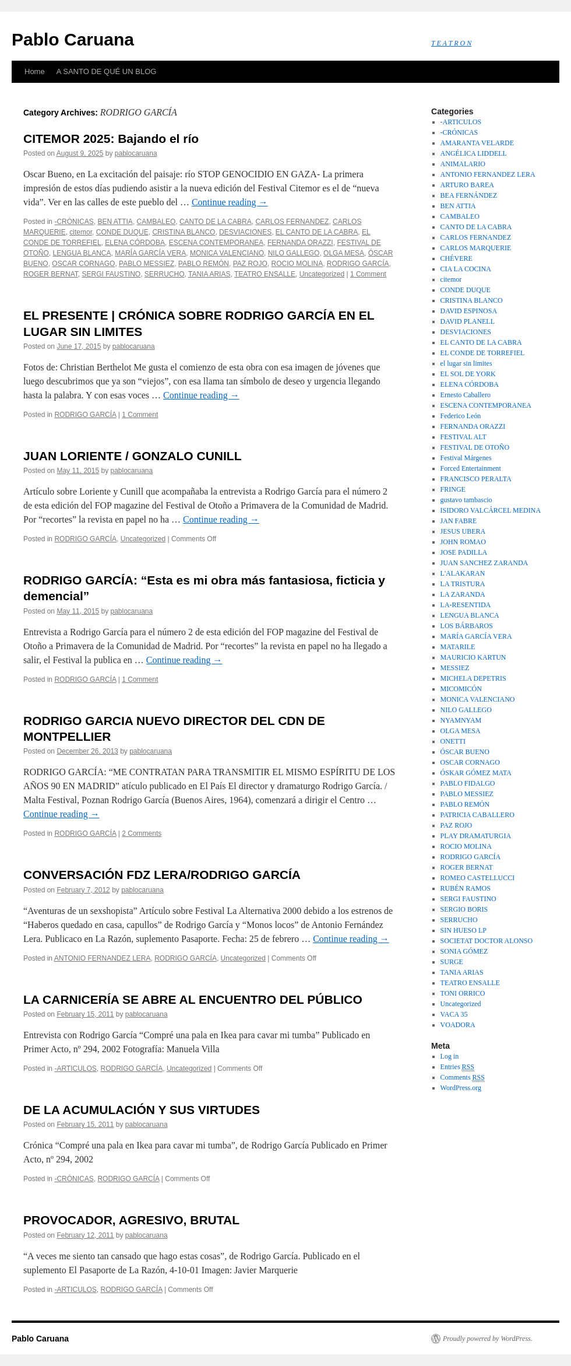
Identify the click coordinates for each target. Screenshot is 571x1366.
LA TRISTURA (462, 584)
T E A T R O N (451, 43)
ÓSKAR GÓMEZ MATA (476, 773)
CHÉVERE (456, 258)
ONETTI (453, 741)
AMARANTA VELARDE (477, 143)
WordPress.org (460, 1088)
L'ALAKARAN (462, 573)
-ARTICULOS (75, 1068)
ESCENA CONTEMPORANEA (216, 243)
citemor (80, 232)
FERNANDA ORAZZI (300, 243)
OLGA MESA (343, 253)
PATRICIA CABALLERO (477, 815)
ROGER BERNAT (50, 274)
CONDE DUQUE (122, 232)
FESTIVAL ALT (463, 437)
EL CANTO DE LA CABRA (317, 232)
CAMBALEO (156, 222)
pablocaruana (136, 153)
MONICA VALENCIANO (227, 253)
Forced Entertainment (470, 468)
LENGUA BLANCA (81, 253)
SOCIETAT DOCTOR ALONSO (486, 941)
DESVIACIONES (245, 232)
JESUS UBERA (463, 531)
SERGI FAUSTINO (111, 274)
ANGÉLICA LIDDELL (473, 153)
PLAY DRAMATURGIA (475, 836)
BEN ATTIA (114, 222)
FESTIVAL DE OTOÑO (474, 447)
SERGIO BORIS (464, 909)
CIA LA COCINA (465, 269)
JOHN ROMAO (463, 542)
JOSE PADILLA (464, 552)
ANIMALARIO (462, 164)
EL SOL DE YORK (468, 374)
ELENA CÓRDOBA (135, 243)
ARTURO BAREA (467, 185)
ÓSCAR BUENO (464, 752)
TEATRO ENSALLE (264, 274)
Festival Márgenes (466, 458)
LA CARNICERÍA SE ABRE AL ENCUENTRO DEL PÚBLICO (192, 999)
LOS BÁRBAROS (466, 626)
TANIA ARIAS (209, 274)
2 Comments (141, 833)
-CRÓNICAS (73, 222)
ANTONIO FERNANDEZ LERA (102, 958)
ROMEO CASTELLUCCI (477, 878)
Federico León (460, 416)
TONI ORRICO (462, 993)
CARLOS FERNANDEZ (292, 222)
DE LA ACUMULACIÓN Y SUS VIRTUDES (141, 1109)
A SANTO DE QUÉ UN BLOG (107, 71)
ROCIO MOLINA (297, 264)
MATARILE (457, 647)
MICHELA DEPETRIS (473, 678)
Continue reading (230, 202)
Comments (462, 1077)
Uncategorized (321, 274)
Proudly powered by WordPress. (488, 1339)
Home (34, 71)
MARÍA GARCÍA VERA (150, 253)
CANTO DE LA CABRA (215, 222)
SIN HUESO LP (463, 930)
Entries (457, 1067)
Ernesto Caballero (465, 395)
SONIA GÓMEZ (464, 951)
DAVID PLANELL (467, 321)
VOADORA (457, 1025)
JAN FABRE (458, 521)
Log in (449, 1056)
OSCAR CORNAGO (83, 264)
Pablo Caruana (73, 39)
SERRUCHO (164, 274)
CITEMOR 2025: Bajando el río (111, 138)
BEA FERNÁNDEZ (469, 195)
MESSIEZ (455, 668)
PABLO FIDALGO (467, 783)
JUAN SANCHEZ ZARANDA (484, 563)
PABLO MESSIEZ (146, 264)
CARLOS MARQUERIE (476, 248)
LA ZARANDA (462, 594)
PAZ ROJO (250, 264)
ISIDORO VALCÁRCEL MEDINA (490, 510)
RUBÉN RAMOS (465, 888)
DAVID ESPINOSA (468, 311)
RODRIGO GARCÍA (358, 264)
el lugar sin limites (466, 363)
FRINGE (453, 489)
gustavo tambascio (466, 500)
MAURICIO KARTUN (473, 657)
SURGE (451, 962)
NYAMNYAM (461, 720)
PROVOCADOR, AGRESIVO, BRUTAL (131, 1220)
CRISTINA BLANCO (183, 232)
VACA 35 (454, 1014)
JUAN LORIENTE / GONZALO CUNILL (132, 456)
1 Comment (368, 274)
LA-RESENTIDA (465, 605)
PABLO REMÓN (203, 264)
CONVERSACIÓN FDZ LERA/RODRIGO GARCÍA (162, 874)
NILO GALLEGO (294, 253)
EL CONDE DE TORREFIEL (482, 353)
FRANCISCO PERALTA (476, 479)
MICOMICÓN (461, 689)
